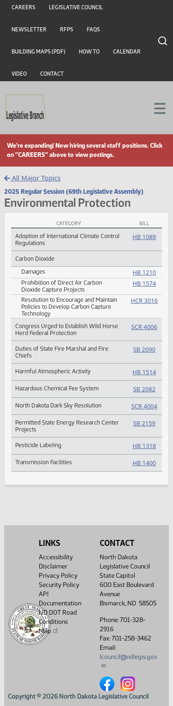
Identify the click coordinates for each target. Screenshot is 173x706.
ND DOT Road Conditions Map (58, 622)
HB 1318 (144, 446)
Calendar (127, 51)
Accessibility (56, 557)
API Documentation (60, 598)
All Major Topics (32, 178)
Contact (52, 74)
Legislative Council (76, 7)
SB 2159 (144, 423)
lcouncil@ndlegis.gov (128, 660)
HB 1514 (144, 372)
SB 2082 (144, 389)
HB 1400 (144, 463)
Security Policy (59, 585)
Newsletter (29, 29)
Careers (24, 7)
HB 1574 (144, 283)
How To (89, 51)
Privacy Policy (58, 576)
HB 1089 (144, 237)
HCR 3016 (144, 300)
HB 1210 (144, 272)
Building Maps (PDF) (39, 51)
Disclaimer (53, 566)
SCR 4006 (144, 327)
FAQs (93, 29)
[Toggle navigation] (155, 107)
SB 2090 (144, 349)
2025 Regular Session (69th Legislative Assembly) (73, 191)
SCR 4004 (144, 406)
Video (19, 74)
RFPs (66, 29)
